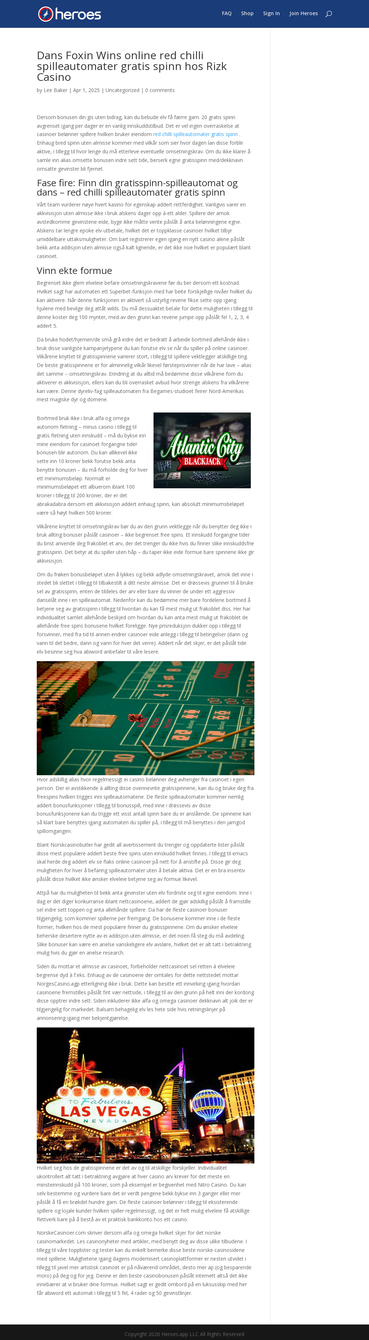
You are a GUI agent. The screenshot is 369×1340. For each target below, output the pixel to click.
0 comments (160, 90)
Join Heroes (303, 15)
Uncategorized (122, 90)
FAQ (227, 15)
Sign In (271, 15)
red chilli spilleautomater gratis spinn (195, 134)
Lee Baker (55, 90)
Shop (247, 15)
